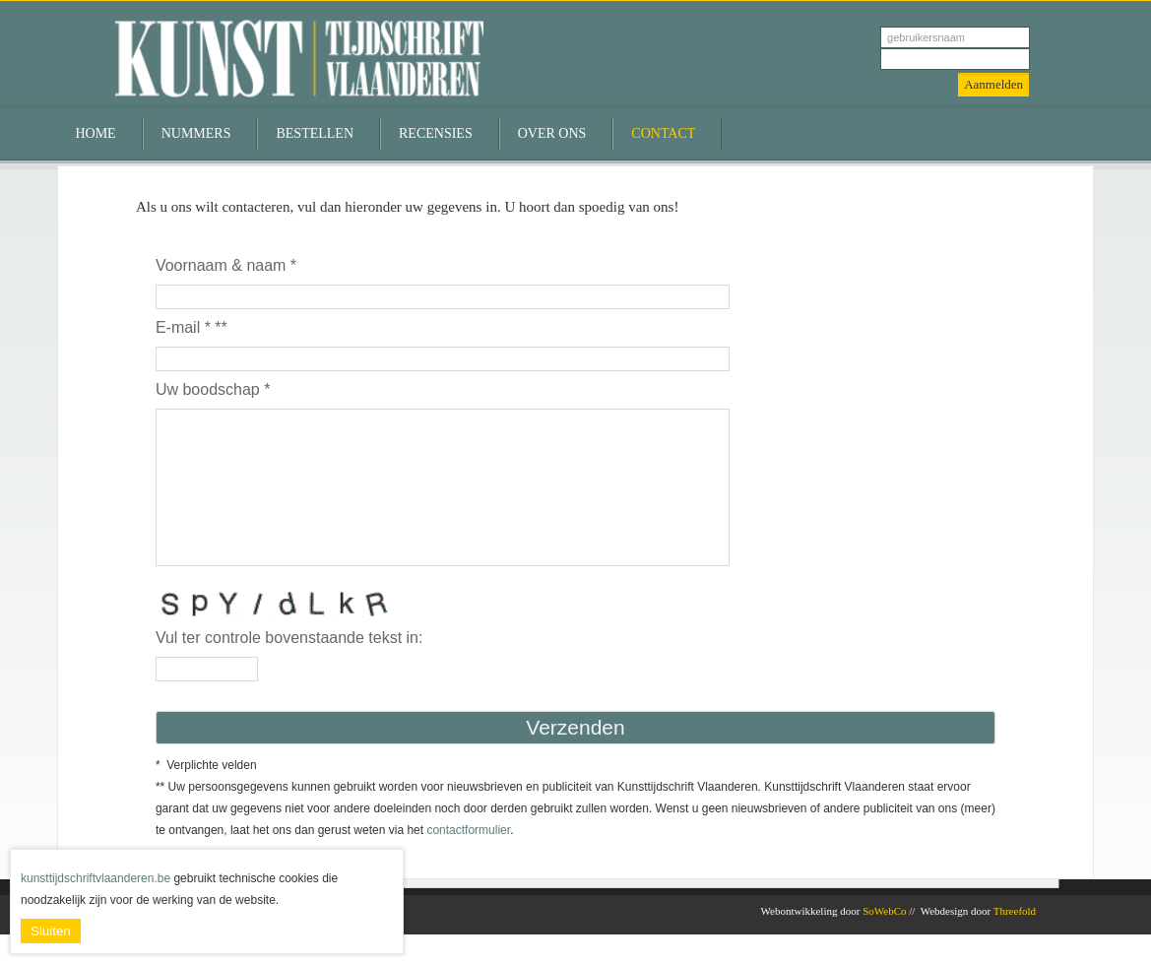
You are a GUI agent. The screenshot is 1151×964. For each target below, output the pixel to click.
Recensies (436, 133)
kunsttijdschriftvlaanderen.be (95, 878)
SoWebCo (884, 940)
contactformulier (468, 860)
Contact (663, 133)
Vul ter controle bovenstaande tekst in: (289, 667)
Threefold (1014, 940)
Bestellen (314, 133)
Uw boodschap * (213, 389)
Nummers (196, 133)
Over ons (552, 133)
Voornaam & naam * (226, 265)
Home (95, 133)
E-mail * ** (191, 327)
